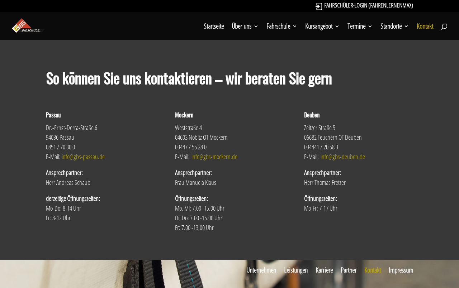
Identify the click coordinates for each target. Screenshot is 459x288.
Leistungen (296, 270)
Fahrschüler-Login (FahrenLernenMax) (368, 6)
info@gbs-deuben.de (343, 156)
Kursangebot (318, 27)
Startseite (214, 27)
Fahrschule (278, 27)
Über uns (241, 27)
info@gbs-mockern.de (214, 156)
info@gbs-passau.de (83, 156)
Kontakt (425, 27)
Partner (348, 270)
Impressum (401, 270)
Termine (356, 27)
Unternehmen (261, 270)
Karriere (324, 270)
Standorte (391, 27)
